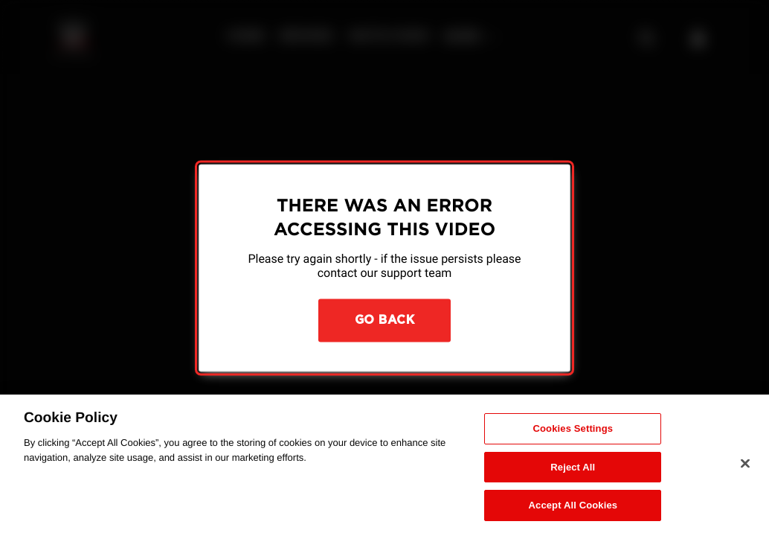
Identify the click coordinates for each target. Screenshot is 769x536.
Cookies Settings (573, 428)
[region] (384, 465)
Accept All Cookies (573, 505)
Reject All (572, 467)
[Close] (745, 463)
